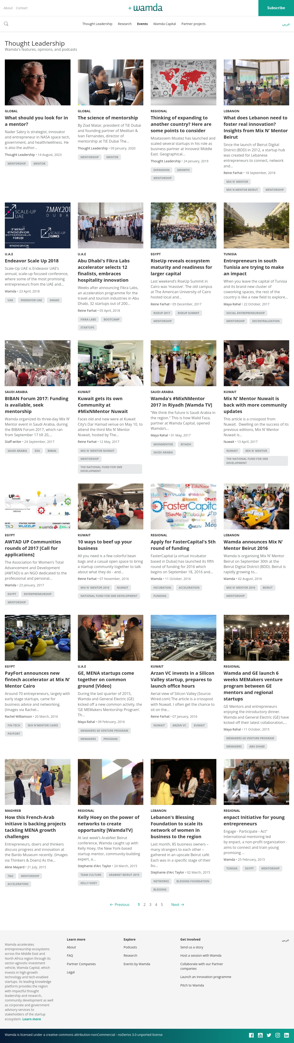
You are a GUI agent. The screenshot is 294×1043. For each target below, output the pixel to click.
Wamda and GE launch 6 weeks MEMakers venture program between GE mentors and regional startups (253, 686)
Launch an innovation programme (205, 977)
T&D (10, 876)
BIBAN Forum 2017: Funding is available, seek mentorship (36, 404)
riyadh (186, 444)
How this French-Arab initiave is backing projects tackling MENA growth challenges (35, 827)
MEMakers (88, 739)
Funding (160, 596)
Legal (71, 972)
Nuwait (232, 451)
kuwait (199, 725)
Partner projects (193, 24)
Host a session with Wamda (200, 955)
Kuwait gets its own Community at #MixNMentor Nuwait (103, 404)
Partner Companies (81, 964)
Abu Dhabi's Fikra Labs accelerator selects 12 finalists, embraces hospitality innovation (104, 270)
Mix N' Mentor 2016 (95, 588)
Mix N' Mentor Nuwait (97, 451)
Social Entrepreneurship (245, 313)
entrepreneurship (38, 594)
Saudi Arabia (16, 392)
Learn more (31, 1019)
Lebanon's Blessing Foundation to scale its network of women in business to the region (177, 827)
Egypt (156, 254)
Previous (122, 904)
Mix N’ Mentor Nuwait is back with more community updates (255, 404)
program (111, 739)
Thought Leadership (97, 24)
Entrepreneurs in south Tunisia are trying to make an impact (254, 267)
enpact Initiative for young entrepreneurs (254, 820)
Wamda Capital (164, 24)
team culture (91, 875)
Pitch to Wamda (192, 985)
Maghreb (13, 810)
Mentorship (17, 164)
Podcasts (130, 947)
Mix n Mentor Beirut (242, 190)
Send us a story (191, 947)
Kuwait (84, 392)
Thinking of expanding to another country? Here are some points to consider (181, 124)
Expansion (161, 170)
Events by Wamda (137, 964)
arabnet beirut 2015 (124, 875)
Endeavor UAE (31, 300)
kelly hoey (89, 883)
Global (11, 111)
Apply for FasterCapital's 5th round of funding (183, 545)
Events (142, 24)
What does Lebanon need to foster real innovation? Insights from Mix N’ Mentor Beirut (256, 127)
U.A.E (9, 254)
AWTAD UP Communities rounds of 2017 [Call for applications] (33, 548)
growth (183, 170)
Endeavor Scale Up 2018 (32, 261)
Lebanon (232, 111)
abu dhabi (257, 746)
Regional (159, 111)
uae (10, 300)
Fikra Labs (88, 319)
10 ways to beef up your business (105, 545)
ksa (37, 451)
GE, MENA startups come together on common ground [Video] (106, 679)
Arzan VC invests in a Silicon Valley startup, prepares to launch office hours (182, 679)
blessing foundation (192, 881)
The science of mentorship (108, 118)
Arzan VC (179, 725)
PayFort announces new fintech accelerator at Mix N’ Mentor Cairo (37, 679)
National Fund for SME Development (109, 596)
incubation (162, 588)
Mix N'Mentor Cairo (43, 725)
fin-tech (14, 725)
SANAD (54, 300)
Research (125, 24)
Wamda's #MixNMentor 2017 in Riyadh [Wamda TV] (181, 401)
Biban (52, 451)
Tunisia (230, 254)
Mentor (39, 164)
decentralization (266, 321)
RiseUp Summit (188, 313)
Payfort (14, 734)
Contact (21, 8)
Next (175, 904)
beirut (268, 588)
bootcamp (111, 319)
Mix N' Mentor (237, 182)
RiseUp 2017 (161, 313)
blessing (160, 889)
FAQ (70, 955)
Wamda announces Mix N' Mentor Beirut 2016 (253, 545)
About (8, 8)
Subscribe (276, 7)
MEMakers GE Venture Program (104, 731)
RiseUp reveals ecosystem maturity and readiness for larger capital (181, 267)
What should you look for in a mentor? (36, 121)
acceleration (189, 588)
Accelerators (18, 884)
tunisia (232, 868)
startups (87, 327)
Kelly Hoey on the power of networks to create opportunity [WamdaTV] (108, 823)
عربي (286, 24)
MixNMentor (163, 444)
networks (161, 881)
